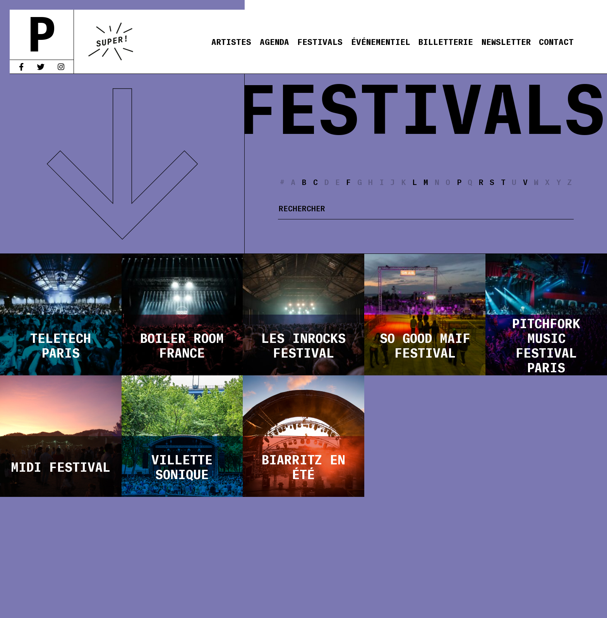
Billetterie (445, 41)
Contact (556, 41)
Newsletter (506, 41)
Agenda (274, 41)
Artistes (231, 41)
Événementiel (380, 41)
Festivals (320, 41)
